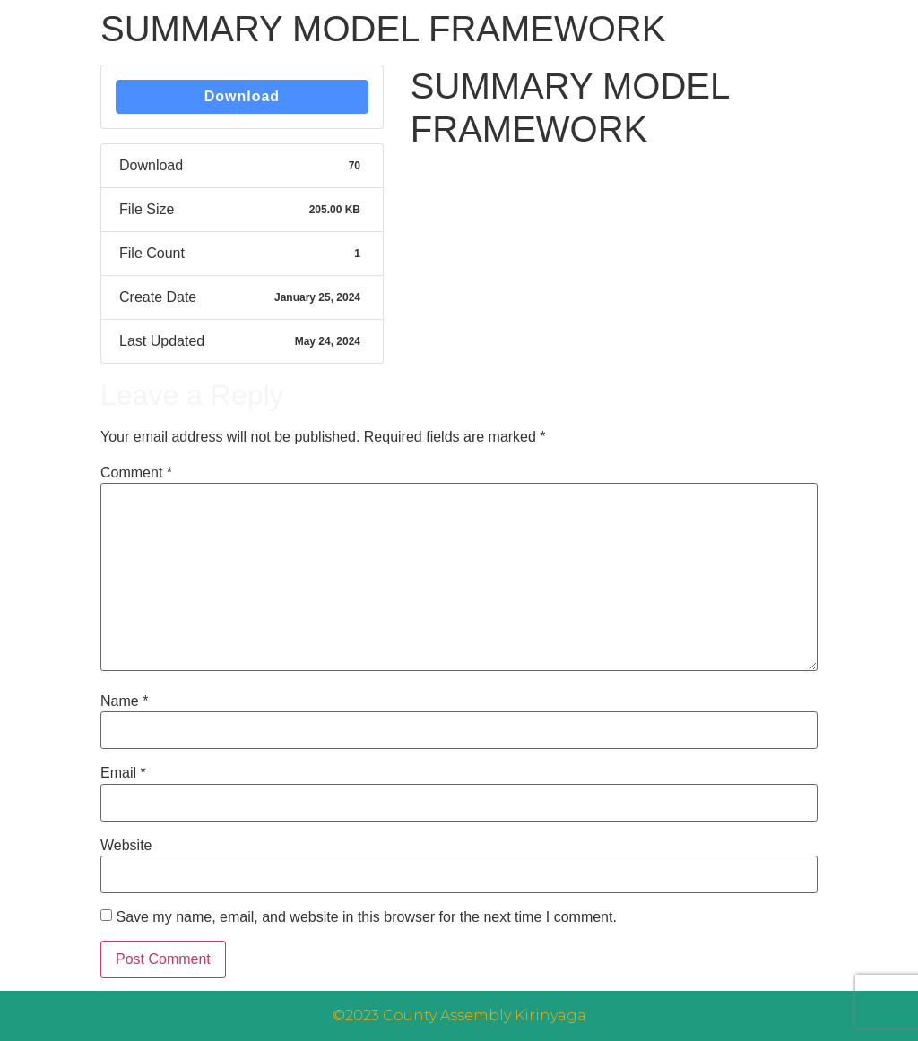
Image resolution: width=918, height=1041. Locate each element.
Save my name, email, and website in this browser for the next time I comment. (366, 917)
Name (124, 701)
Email (123, 773)
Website (126, 846)
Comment (136, 473)
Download (242, 96)
